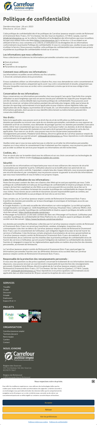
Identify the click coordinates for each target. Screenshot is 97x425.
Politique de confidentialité (58, 422)
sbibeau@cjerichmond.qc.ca (50, 136)
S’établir (6, 295)
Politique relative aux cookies (38, 422)
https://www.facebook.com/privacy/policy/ (44, 219)
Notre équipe (8, 337)
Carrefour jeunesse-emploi (13, 331)
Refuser (48, 409)
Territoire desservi (10, 334)
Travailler (6, 287)
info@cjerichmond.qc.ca (13, 38)
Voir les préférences (48, 416)
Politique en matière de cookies (45, 157)
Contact (6, 342)
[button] (93, 381)
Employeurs (7, 298)
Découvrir (7, 292)
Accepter (48, 402)
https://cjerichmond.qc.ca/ (46, 40)
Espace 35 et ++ (9, 301)
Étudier (6, 290)
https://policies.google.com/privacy (34, 212)
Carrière (6, 339)
